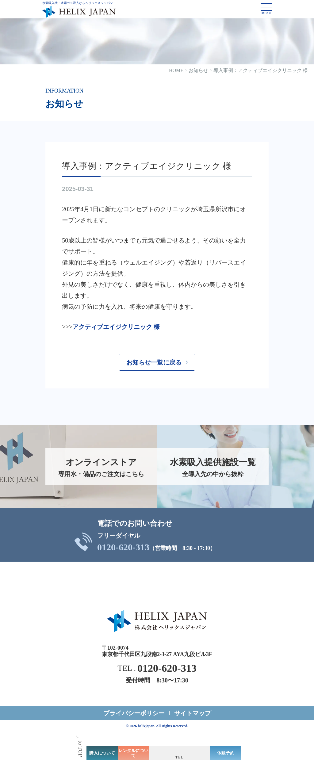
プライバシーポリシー (134, 713)
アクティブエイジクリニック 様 (116, 326)
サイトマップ (192, 713)
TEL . (156, 668)
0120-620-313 (123, 547)
